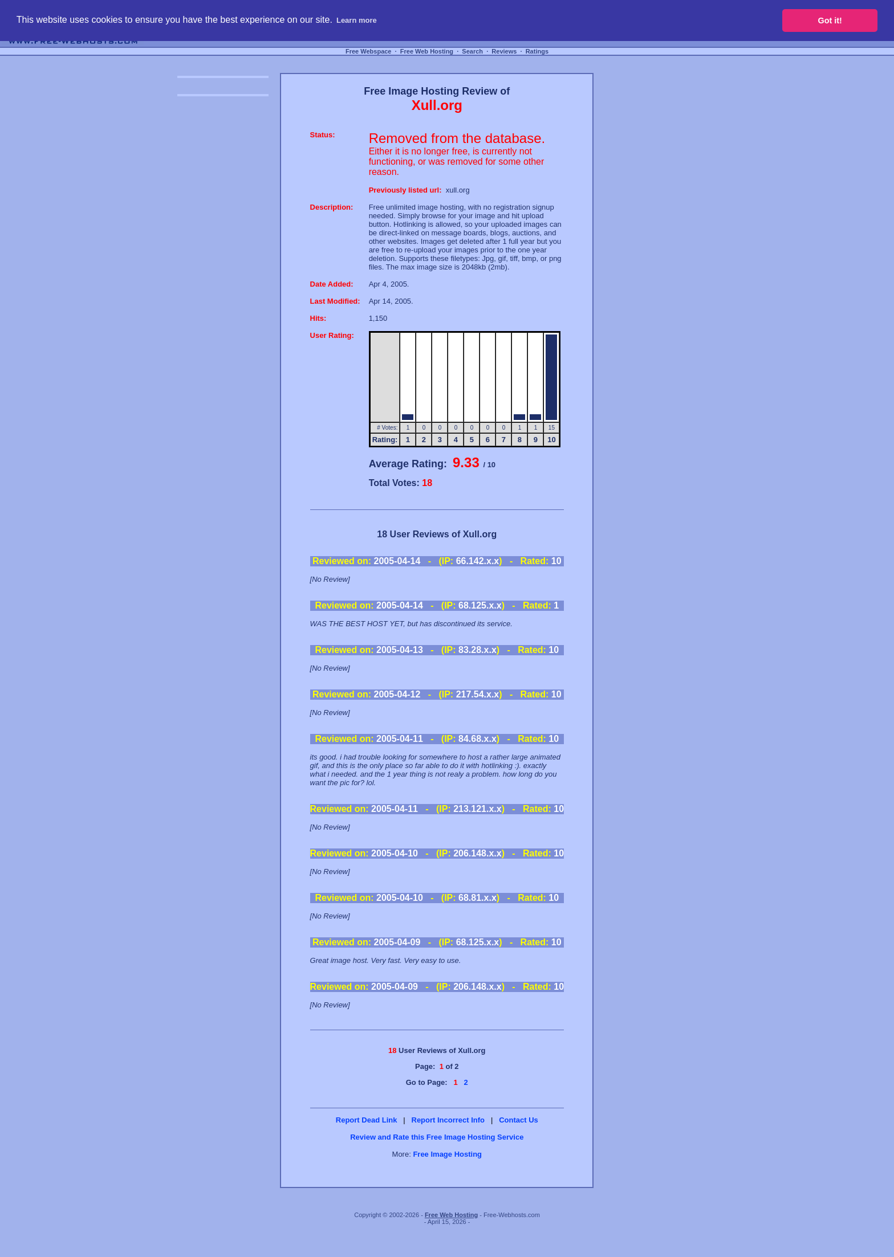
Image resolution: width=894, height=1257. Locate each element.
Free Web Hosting (427, 51)
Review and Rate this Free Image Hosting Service (436, 1137)
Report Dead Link (366, 1120)
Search (472, 51)
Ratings (537, 51)
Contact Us (518, 1120)
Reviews (504, 51)
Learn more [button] (356, 20)
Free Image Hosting (447, 1154)
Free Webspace (368, 51)
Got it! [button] (830, 20)
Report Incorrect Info (448, 1120)
